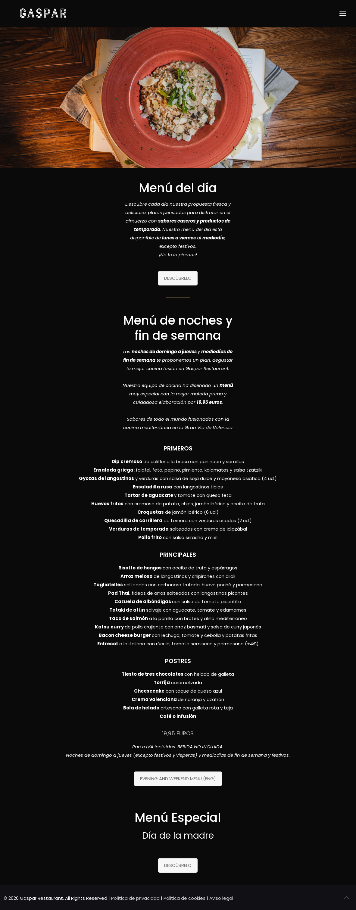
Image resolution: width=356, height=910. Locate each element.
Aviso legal (221, 898)
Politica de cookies (184, 898)
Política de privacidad (135, 898)
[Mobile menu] (343, 13)
